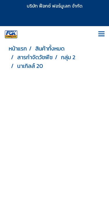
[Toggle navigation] (101, 34)
